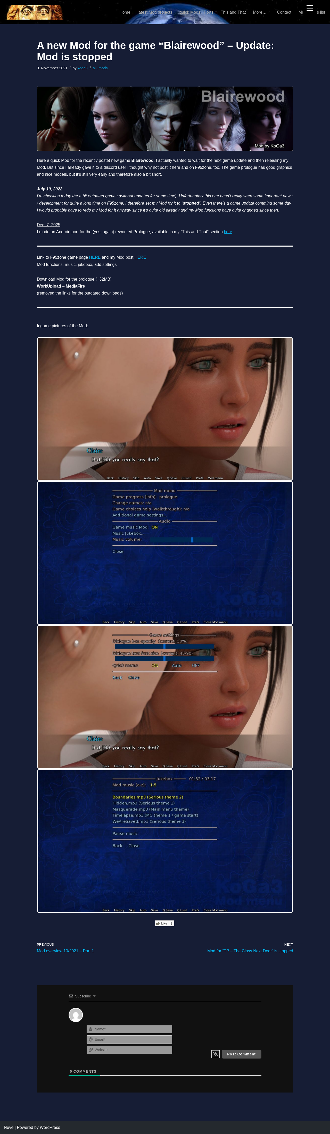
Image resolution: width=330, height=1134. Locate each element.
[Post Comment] (241, 1054)
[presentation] (230, 1034)
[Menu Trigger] (310, 8)
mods (103, 68)
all (94, 68)
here (228, 232)
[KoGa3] (34, 12)
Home (124, 12)
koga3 (83, 68)
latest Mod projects (155, 12)
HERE (95, 257)
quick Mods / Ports (196, 12)
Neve (8, 1127)
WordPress (50, 1127)
